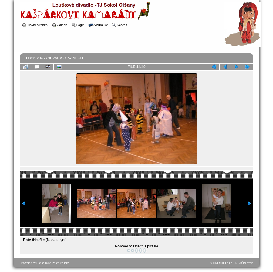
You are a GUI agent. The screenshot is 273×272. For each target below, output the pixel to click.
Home (31, 58)
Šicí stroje (247, 262)
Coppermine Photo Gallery (52, 262)
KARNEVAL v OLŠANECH (61, 58)
